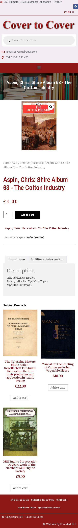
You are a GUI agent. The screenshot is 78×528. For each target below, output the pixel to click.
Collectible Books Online (42, 500)
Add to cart (27, 215)
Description (16, 259)
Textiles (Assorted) (32, 162)
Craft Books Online (27, 508)
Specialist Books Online (49, 508)
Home (7, 162)
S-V (15, 162)
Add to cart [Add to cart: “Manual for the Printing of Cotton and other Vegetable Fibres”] (58, 387)
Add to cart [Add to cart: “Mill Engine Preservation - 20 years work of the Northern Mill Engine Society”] (20, 488)
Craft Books (62, 500)
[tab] (16, 259)
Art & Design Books (19, 500)
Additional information (47, 259)
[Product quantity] (8, 214)
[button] (39, 67)
